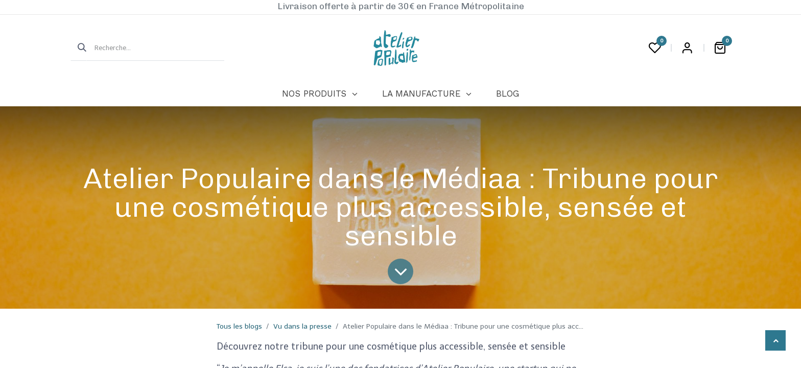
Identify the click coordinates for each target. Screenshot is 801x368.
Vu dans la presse (302, 326)
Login (687, 48)
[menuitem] (319, 94)
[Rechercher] (78, 48)
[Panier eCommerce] (720, 48)
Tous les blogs (239, 326)
